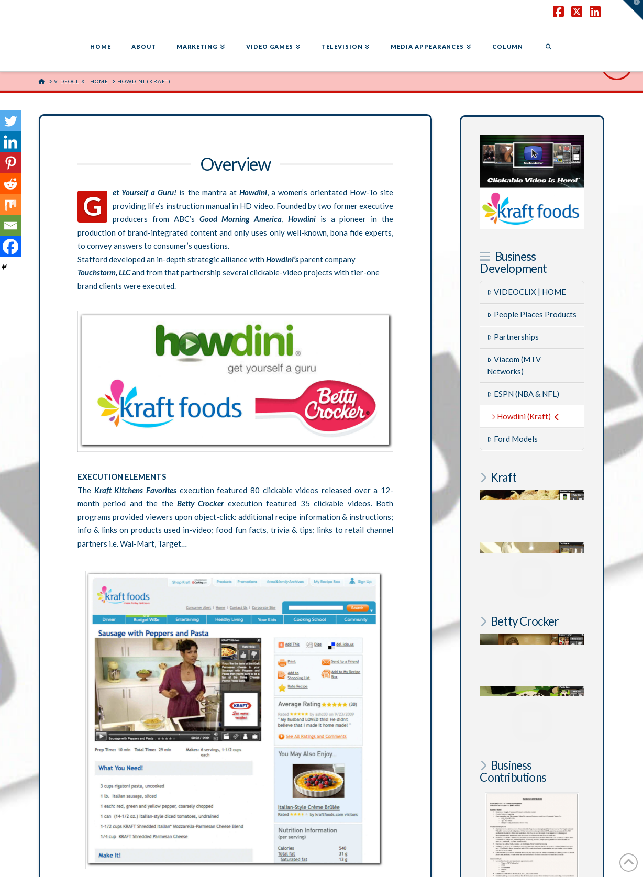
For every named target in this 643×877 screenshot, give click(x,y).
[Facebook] (10, 246)
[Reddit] (10, 183)
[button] (633, 10)
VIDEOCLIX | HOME (526, 291)
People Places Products (532, 314)
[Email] (10, 225)
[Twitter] (10, 120)
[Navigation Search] (548, 47)
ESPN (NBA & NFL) (523, 393)
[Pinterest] (10, 162)
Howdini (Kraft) (525, 416)
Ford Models (512, 438)
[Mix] (10, 204)
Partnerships (513, 336)
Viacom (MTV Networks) (514, 365)
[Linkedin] (10, 141)
